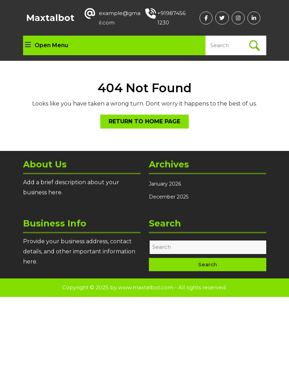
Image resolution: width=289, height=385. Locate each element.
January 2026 (165, 188)
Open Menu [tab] (46, 45)
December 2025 (168, 201)
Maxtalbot (50, 18)
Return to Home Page (149, 123)
